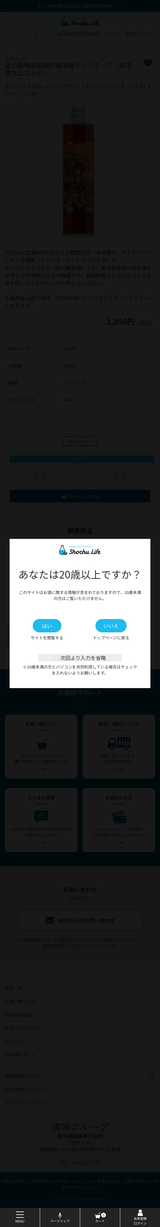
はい (47, 626)
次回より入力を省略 (80, 658)
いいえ (111, 626)
